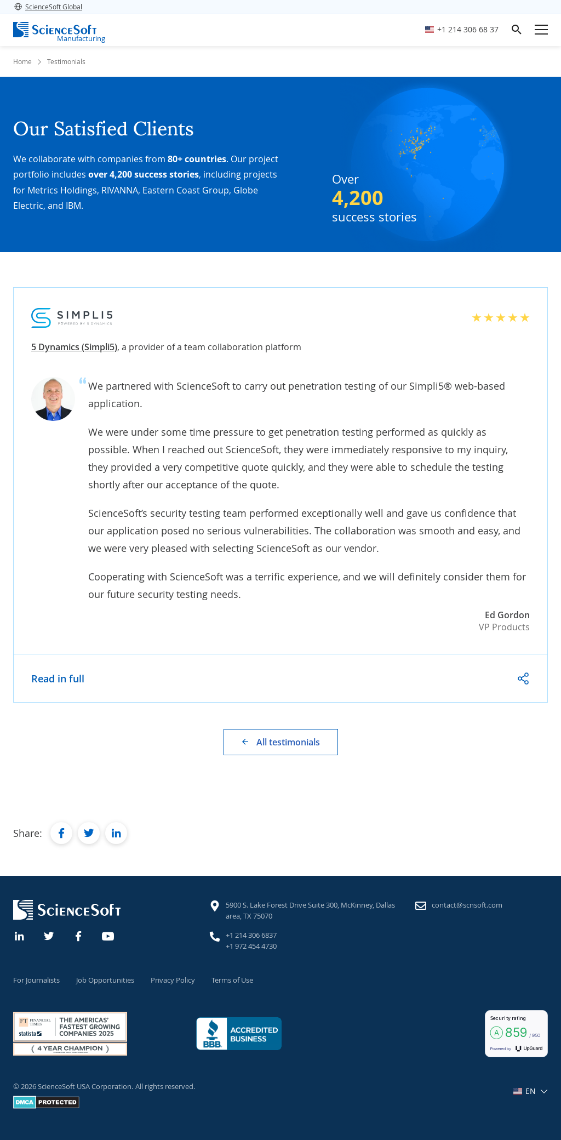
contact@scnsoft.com (467, 905)
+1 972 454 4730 (251, 946)
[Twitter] (49, 935)
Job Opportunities (105, 980)
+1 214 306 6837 (251, 935)
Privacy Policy (173, 980)
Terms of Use (232, 980)
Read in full (57, 678)
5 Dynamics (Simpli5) (74, 347)
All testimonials (288, 742)
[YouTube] (108, 935)
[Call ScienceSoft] (462, 29)
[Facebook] (78, 935)
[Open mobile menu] (541, 30)
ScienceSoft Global (47, 7)
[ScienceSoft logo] (54, 29)
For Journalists (36, 980)
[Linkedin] (19, 935)
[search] (516, 29)
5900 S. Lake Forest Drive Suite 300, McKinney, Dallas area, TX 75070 (310, 910)
